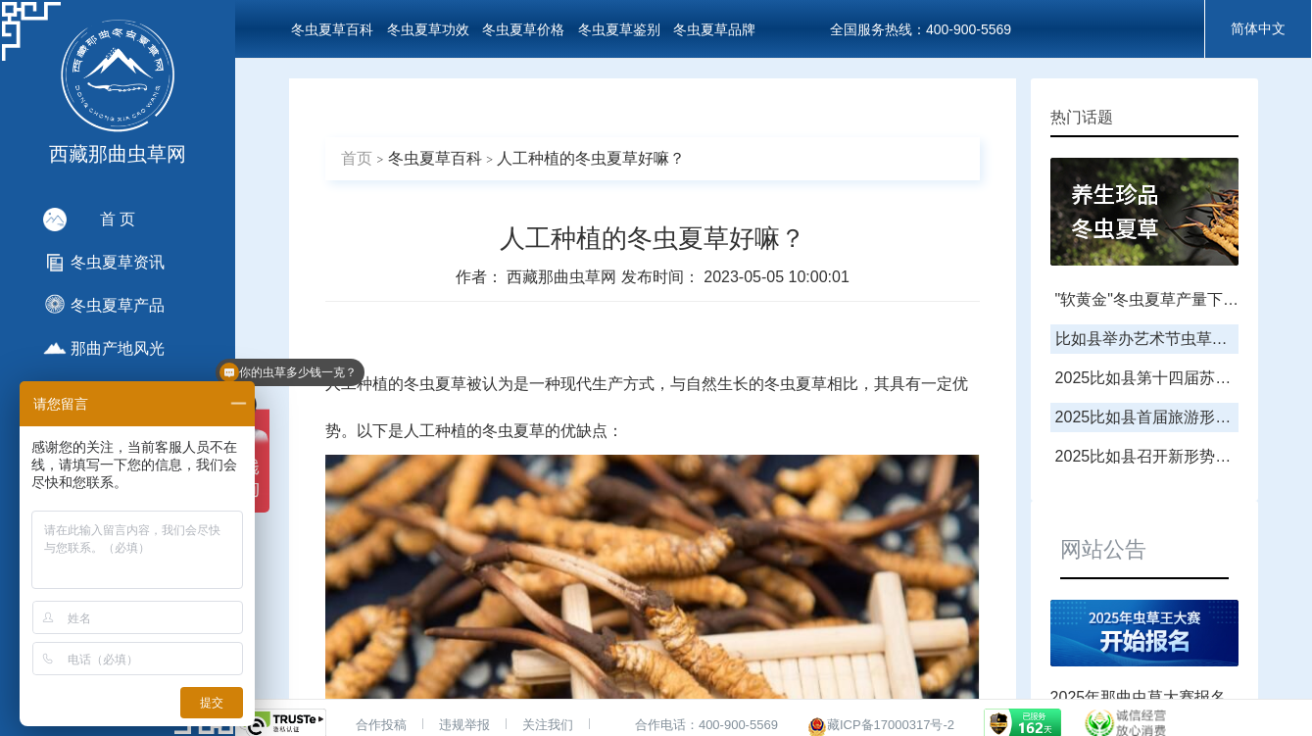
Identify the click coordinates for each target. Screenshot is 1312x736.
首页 (356, 158)
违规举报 (464, 724)
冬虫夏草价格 (523, 29)
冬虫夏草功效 (428, 29)
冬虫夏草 (435, 383)
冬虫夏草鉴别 (619, 29)
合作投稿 (381, 724)
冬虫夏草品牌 (714, 29)
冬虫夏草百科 (332, 29)
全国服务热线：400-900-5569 (920, 29)
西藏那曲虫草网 (563, 277)
